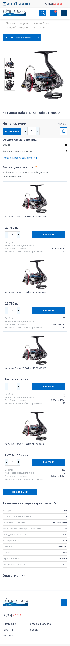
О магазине (9, 623)
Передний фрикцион (17, 27)
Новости (33, 629)
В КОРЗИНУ (12, 131)
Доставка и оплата (39, 623)
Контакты (8, 635)
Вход (9, 3)
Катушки (24, 23)
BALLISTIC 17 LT (40, 27)
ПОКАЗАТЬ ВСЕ (19, 492)
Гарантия (8, 629)
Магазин (10, 23)
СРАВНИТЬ (63, 131)
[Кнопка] (64, 13)
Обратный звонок (64, 602)
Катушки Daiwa (41, 23)
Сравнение (24, 3)
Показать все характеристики (20, 157)
